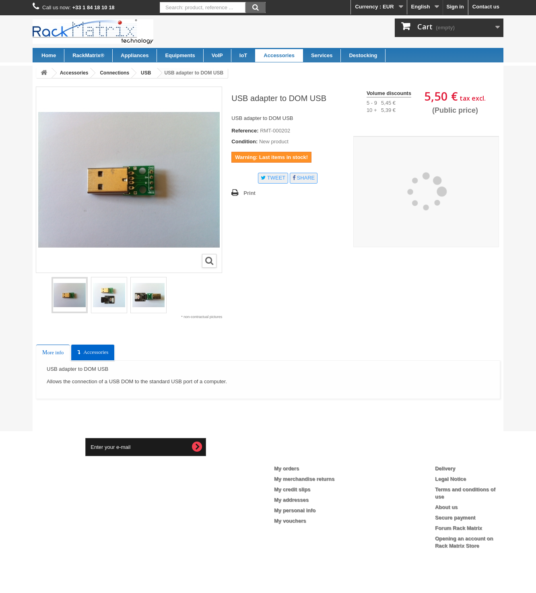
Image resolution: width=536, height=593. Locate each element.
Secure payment (455, 517)
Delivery (445, 468)
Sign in (455, 7)
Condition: (244, 141)
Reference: (244, 131)
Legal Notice (450, 479)
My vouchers (290, 521)
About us (446, 507)
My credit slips (292, 489)
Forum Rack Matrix (458, 528)
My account (295, 455)
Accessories (95, 352)
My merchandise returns (304, 479)
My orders (286, 468)
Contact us (485, 7)
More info (53, 352)
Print (249, 193)
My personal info (294, 510)
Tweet (273, 178)
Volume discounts (389, 93)
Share (304, 178)
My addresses (291, 500)
